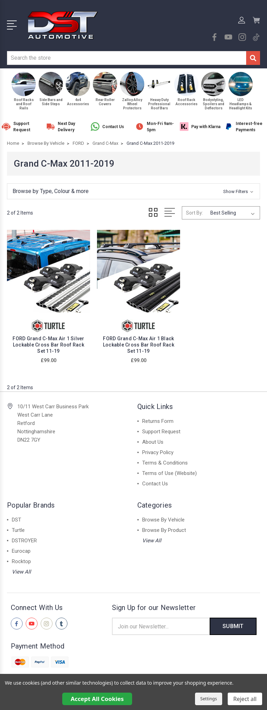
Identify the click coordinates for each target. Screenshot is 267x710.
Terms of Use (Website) (169, 470)
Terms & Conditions (165, 460)
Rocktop (21, 558)
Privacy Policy (157, 449)
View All (21, 569)
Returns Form (157, 418)
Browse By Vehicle (163, 516)
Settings (208, 699)
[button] (133, 191)
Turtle (18, 527)
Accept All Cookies (97, 699)
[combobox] (126, 58)
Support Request (161, 428)
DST (16, 516)
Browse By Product (164, 527)
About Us (152, 439)
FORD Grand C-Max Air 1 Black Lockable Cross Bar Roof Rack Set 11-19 (133, 342)
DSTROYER (24, 537)
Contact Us (155, 480)
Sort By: (194, 213)
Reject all (245, 699)
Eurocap (21, 548)
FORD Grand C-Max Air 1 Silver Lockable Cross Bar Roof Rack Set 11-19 (47, 342)
